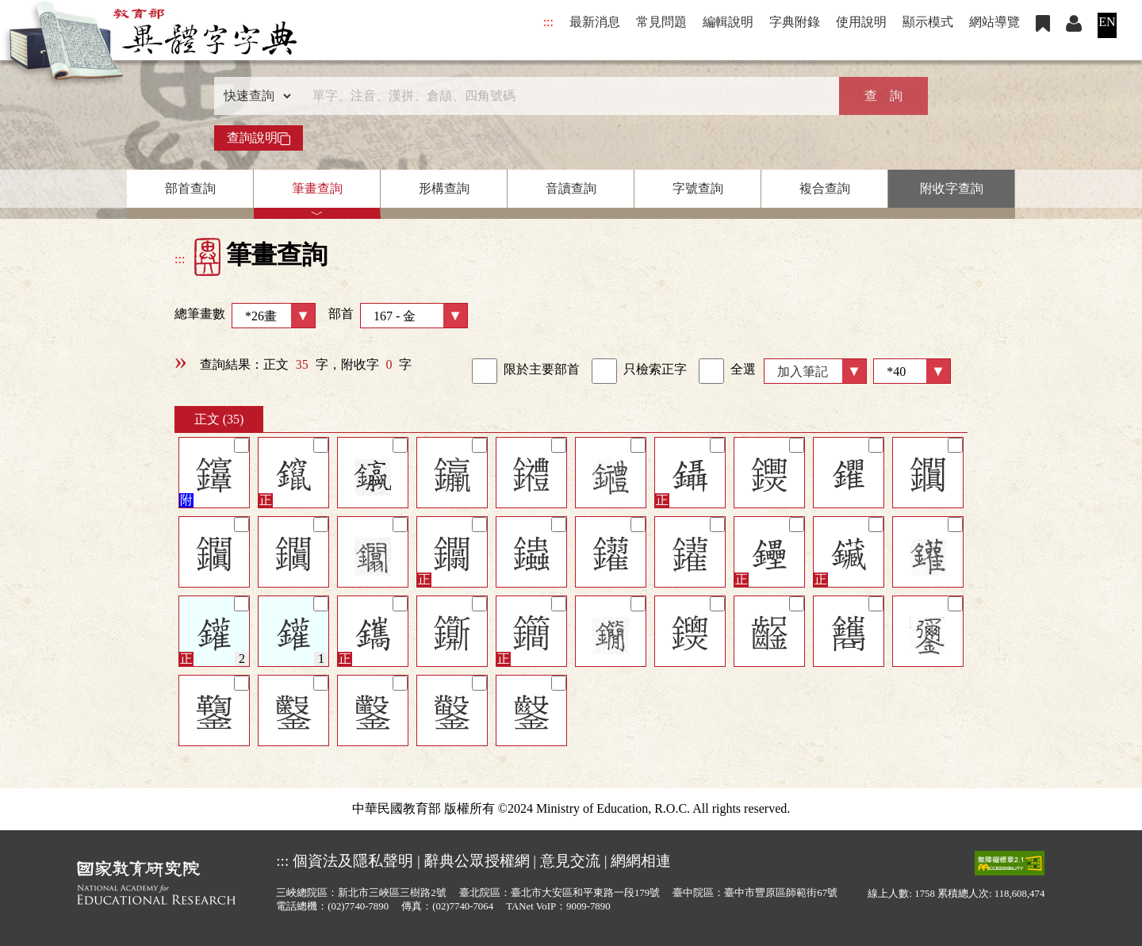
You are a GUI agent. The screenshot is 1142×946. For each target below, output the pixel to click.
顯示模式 (927, 22)
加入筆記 (802, 371)
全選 (727, 371)
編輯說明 (728, 22)
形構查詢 (444, 188)
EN (1106, 22)
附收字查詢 (951, 188)
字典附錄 (794, 22)
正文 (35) (219, 419)
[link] (484, 371)
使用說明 (861, 22)
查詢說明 (258, 138)
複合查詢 (824, 188)
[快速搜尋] (565, 96)
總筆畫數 (245, 315)
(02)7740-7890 (358, 906)
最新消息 (594, 22)
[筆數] (912, 371)
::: (548, 22)
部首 (398, 315)
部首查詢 (190, 188)
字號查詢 (698, 188)
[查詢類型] (253, 96)
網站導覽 (994, 22)
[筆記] (241, 445)
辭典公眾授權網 (477, 860)
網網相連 (641, 860)
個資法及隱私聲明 (353, 860)
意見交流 (570, 860)
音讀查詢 (571, 188)
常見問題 (661, 22)
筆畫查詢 (317, 188)
